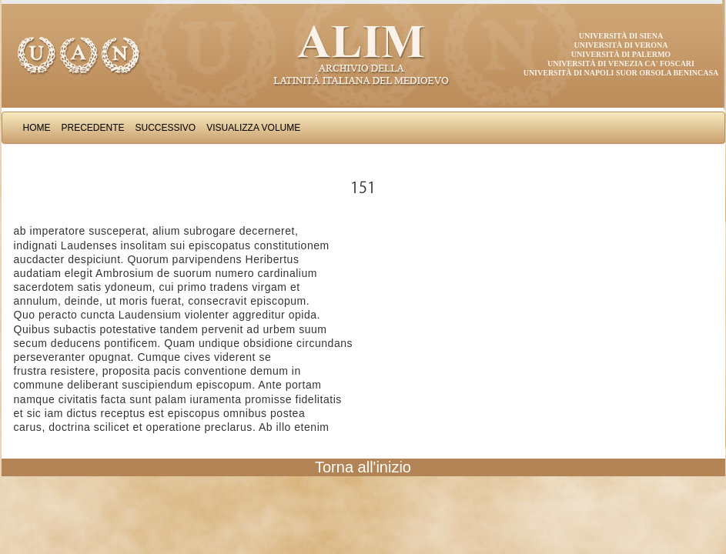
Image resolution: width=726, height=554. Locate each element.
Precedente (93, 127)
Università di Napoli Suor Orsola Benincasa (621, 72)
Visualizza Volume (253, 127)
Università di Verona (620, 45)
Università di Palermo (621, 54)
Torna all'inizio (363, 467)
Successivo (165, 127)
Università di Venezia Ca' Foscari (620, 63)
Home (37, 127)
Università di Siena (621, 36)
